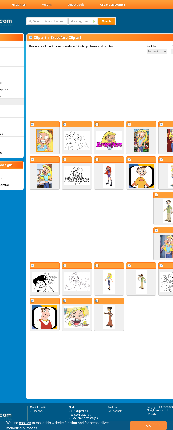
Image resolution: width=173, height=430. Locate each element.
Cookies (152, 414)
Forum (47, 4)
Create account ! (112, 4)
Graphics (18, 4)
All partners (116, 411)
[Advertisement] (90, 87)
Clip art (40, 37)
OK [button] (148, 425)
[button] (39, 428)
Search (106, 21)
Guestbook (76, 4)
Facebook (37, 411)
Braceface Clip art (65, 37)
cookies (25, 423)
